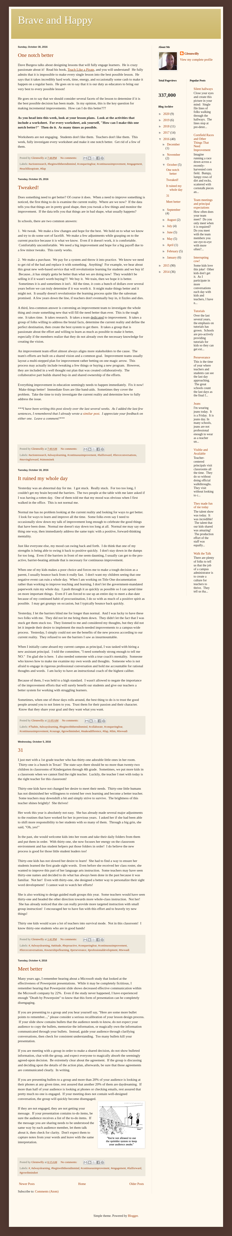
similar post (91, 413)
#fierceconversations (124, 455)
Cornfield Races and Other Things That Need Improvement (204, 142)
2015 (166, 265)
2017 (166, 132)
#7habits (33, 726)
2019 (166, 120)
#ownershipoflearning (56, 950)
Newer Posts (27, 1184)
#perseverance (78, 950)
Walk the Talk (202, 553)
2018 (166, 126)
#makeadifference (91, 731)
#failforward (104, 455)
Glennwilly (191, 53)
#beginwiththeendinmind (62, 164)
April (170, 245)
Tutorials (199, 311)
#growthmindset (70, 731)
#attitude (56, 945)
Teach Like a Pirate (81, 69)
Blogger (133, 1215)
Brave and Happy (55, 20)
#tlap (43, 168)
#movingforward (29, 459)
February (173, 251)
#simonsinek (47, 459)
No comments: (68, 157)
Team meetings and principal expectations (203, 203)
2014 (166, 271)
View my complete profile (196, 59)
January (172, 257)
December (173, 144)
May (170, 238)
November (173, 154)
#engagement (134, 164)
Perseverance (202, 357)
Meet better (30, 969)
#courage (55, 731)
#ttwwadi (122, 731)
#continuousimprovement (111, 164)
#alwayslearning (57, 455)
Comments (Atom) (46, 1191)
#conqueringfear (86, 164)
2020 (166, 114)
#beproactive (69, 945)
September (173, 209)
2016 (166, 139)
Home (82, 1184)
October (172, 164)
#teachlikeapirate (29, 168)
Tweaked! (28, 187)
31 (20, 750)
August (172, 220)
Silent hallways (203, 89)
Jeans (197, 403)
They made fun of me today (203, 505)
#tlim (113, 731)
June (170, 232)
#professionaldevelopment (103, 950)
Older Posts (136, 1184)
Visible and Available (201, 451)
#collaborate (96, 726)
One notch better (36, 55)
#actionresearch (37, 164)
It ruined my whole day (43, 478)
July (170, 226)
